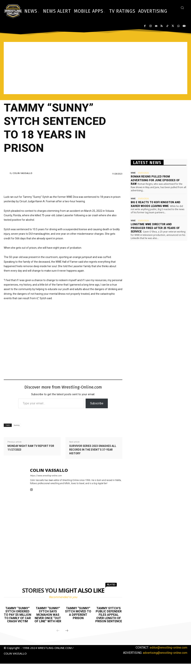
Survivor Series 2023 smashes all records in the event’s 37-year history (92, 449)
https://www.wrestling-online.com (46, 475)
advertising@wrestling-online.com (165, 653)
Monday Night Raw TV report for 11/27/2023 (30, 447)
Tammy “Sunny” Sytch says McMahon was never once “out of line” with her (48, 614)
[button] (182, 8)
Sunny (17, 425)
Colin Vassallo (22, 173)
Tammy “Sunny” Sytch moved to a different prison (78, 613)
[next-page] (67, 631)
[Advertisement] (95, 68)
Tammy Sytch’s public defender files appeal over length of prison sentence (108, 614)
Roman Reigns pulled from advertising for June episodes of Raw (155, 180)
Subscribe (96, 403)
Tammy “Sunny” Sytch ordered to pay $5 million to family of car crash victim (17, 614)
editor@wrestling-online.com (168, 647)
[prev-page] (58, 631)
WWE (133, 173)
